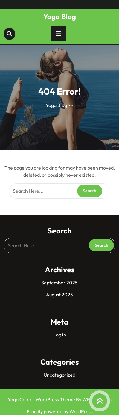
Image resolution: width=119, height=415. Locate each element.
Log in (59, 335)
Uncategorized (59, 375)
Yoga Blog (59, 16)
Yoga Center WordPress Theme (42, 399)
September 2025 (59, 283)
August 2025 (59, 295)
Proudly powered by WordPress (60, 411)
